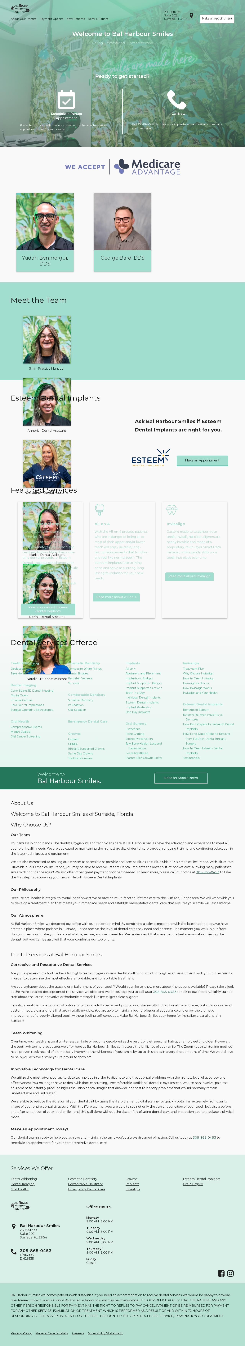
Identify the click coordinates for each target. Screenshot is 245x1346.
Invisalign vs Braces (196, 683)
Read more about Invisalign (189, 576)
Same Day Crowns (80, 753)
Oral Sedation (77, 709)
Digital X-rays (19, 695)
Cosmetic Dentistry (84, 663)
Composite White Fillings (85, 668)
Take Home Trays (22, 673)
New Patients (75, 19)
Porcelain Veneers (80, 678)
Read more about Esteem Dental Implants (48, 609)
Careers (78, 1333)
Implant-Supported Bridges (144, 683)
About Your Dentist (23, 19)
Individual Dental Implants (143, 697)
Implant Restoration (139, 707)
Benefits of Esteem (196, 709)
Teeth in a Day (135, 692)
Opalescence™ (21, 668)
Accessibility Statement (105, 1333)
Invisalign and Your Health (200, 692)
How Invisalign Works (197, 688)
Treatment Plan (193, 668)
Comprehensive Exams (26, 727)
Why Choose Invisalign (198, 673)
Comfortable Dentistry (86, 695)
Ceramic (73, 739)
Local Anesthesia (137, 753)
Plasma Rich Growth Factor (144, 758)
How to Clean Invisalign (198, 678)
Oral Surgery (136, 723)
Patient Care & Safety (52, 1333)
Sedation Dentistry (80, 700)
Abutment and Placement (143, 673)
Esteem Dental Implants (142, 702)
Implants (133, 663)
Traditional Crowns (80, 758)
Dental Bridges (78, 673)
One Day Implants (138, 712)
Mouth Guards (20, 731)
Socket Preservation (139, 739)
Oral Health (20, 721)
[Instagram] (230, 1276)
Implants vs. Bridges (139, 678)
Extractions (133, 729)
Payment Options (51, 19)
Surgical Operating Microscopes (32, 709)
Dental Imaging (23, 685)
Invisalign (191, 663)
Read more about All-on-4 (116, 597)
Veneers (73, 683)
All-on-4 (131, 668)
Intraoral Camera (22, 700)
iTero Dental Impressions (27, 705)
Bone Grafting (135, 734)
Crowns (74, 734)
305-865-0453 (207, 872)
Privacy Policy (21, 1333)
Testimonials (191, 758)
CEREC (73, 744)
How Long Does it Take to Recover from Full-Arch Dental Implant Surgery (206, 738)
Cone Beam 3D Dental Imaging (32, 690)
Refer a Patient (98, 19)
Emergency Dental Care (88, 721)
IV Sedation (76, 705)
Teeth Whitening (25, 663)
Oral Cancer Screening (25, 736)
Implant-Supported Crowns (86, 748)
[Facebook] (221, 1276)
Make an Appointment (217, 18)
